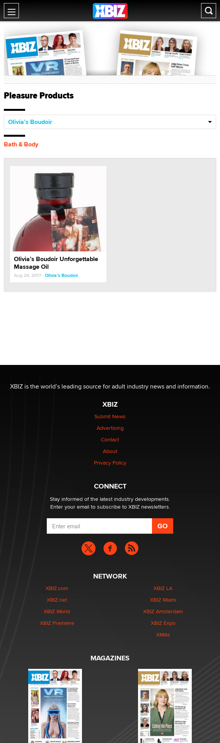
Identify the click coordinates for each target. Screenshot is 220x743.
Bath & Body (21, 144)
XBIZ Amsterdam (163, 611)
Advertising (110, 428)
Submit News (110, 416)
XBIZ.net (57, 600)
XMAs (163, 634)
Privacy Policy (110, 462)
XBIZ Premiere (57, 623)
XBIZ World (57, 611)
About (110, 451)
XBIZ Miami (163, 600)
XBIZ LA (162, 588)
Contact (110, 439)
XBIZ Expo (163, 623)
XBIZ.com (57, 588)
